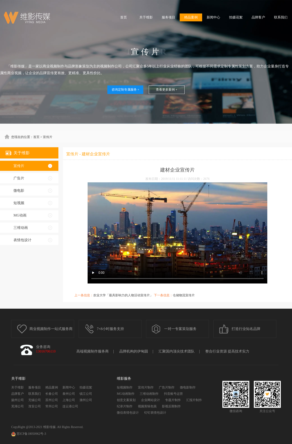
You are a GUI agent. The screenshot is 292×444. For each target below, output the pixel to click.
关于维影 (146, 17)
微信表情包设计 (128, 412)
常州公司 (51, 406)
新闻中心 (213, 17)
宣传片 (18, 166)
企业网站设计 (150, 400)
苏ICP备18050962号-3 (28, 434)
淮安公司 (34, 406)
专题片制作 (173, 400)
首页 (123, 17)
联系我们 (281, 17)
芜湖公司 (17, 406)
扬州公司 (17, 400)
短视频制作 (125, 387)
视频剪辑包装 (147, 406)
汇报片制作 (194, 400)
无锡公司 (34, 400)
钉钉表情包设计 (155, 412)
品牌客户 (258, 17)
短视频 (18, 203)
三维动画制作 (149, 393)
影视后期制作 (171, 406)
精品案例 (191, 17)
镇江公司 (86, 393)
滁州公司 (86, 400)
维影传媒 (49, 427)
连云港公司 (70, 406)
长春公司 (51, 393)
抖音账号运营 (173, 393)
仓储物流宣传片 (184, 295)
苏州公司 (51, 400)
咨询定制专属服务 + (125, 89)
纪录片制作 (125, 406)
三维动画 (20, 228)
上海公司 (68, 400)
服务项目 (168, 17)
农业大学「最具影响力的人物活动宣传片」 (123, 295)
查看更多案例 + (166, 89)
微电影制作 (188, 387)
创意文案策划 (126, 400)
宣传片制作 (146, 387)
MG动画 (20, 215)
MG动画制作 (126, 393)
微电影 (18, 190)
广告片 (18, 178)
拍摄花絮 (236, 17)
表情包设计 (22, 240)
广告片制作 (167, 387)
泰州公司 (68, 393)
